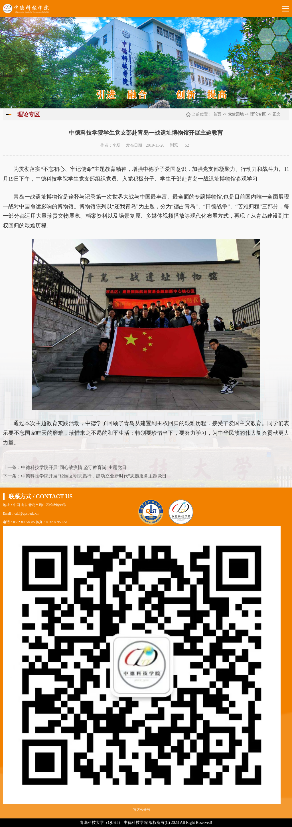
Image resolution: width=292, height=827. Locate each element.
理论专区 (258, 114)
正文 (277, 114)
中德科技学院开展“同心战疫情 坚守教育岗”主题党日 (74, 467)
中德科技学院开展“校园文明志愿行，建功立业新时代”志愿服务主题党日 (94, 476)
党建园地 (236, 114)
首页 (217, 114)
